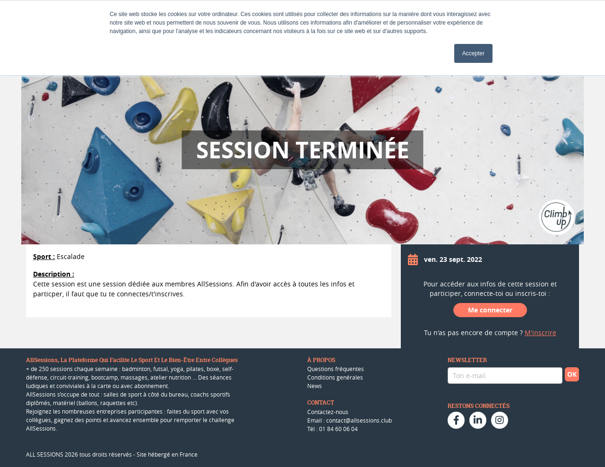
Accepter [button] (473, 53)
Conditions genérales (335, 377)
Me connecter (490, 309)
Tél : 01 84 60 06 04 (332, 428)
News (314, 385)
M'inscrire (540, 332)
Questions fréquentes (335, 368)
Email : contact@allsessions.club (349, 420)
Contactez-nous (327, 411)
